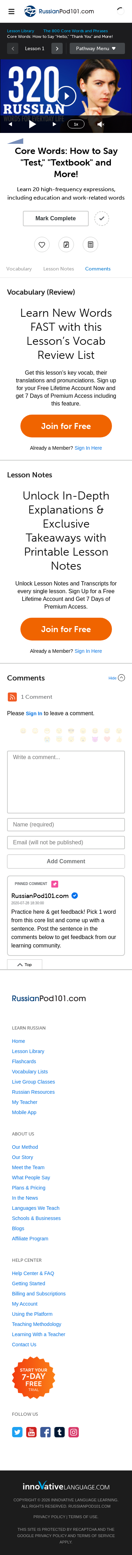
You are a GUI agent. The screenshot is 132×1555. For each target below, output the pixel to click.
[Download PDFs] (90, 244)
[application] (66, 96)
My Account (24, 1304)
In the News (25, 1198)
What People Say (31, 1177)
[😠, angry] (83, 731)
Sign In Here (88, 448)
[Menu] (11, 11)
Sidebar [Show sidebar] (97, 48)
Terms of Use (83, 1517)
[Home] (59, 16)
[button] (120, 11)
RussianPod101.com (89, 1506)
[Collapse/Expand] (66, 678)
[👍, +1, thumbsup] (119, 739)
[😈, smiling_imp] (95, 739)
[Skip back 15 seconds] (10, 124)
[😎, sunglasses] (71, 731)
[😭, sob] (47, 739)
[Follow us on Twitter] (17, 1432)
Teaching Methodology (36, 1324)
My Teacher (24, 1102)
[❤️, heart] (107, 739)
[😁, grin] (47, 731)
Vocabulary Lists (30, 1071)
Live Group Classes (33, 1082)
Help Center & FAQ (33, 1273)
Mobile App (24, 1112)
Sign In (34, 713)
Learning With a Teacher (38, 1334)
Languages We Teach (35, 1208)
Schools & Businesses (36, 1218)
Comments (98, 269)
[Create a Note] (66, 244)
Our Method (25, 1147)
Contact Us (24, 1344)
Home (18, 1041)
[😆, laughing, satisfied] (95, 731)
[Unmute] (100, 124)
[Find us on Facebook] (45, 1432)
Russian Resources (33, 1092)
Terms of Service (96, 1536)
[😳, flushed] (35, 731)
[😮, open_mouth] (83, 739)
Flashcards (24, 1061)
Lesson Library (20, 30)
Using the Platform (32, 1314)
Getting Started (28, 1283)
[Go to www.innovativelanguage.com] (66, 1485)
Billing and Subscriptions (39, 1293)
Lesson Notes (58, 269)
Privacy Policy (49, 1517)
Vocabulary (19, 269)
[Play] (33, 124)
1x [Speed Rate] (76, 124)
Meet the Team (28, 1167)
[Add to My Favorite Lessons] (42, 244)
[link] (57, 48)
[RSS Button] (12, 697)
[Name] (66, 824)
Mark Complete (56, 218)
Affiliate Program (30, 1238)
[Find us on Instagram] (73, 1432)
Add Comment (66, 861)
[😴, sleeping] (71, 739)
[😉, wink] (119, 731)
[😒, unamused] (59, 731)
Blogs (18, 1228)
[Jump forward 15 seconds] (55, 124)
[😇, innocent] (59, 739)
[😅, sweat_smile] (107, 731)
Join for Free (66, 426)
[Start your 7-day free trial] (33, 1378)
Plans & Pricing (28, 1188)
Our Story (22, 1157)
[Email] (66, 842)
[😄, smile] (23, 731)
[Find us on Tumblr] (59, 1432)
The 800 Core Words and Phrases (75, 30)
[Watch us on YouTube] (31, 1432)
